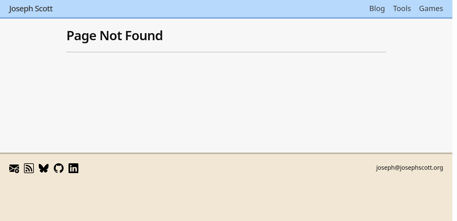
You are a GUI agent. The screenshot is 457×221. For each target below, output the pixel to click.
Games (431, 8)
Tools (402, 8)
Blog (377, 8)
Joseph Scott (31, 8)
